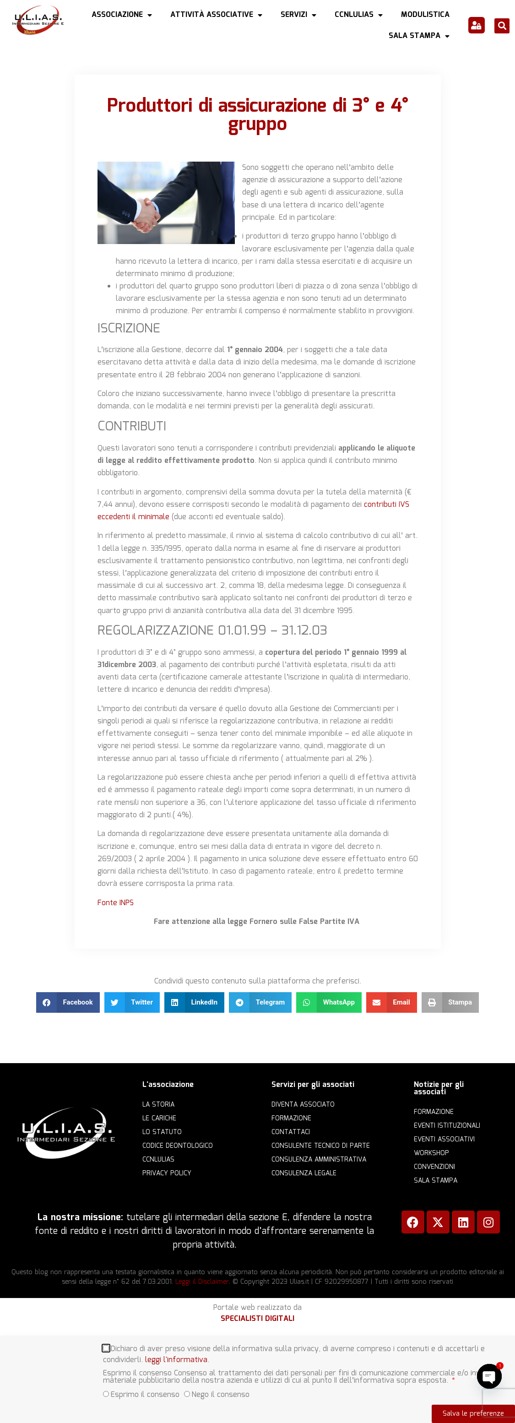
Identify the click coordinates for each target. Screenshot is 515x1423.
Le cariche (159, 1118)
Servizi (298, 15)
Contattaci (290, 1132)
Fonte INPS (117, 903)
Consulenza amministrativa (318, 1160)
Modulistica (425, 15)
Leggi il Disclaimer (202, 1282)
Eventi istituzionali (447, 1126)
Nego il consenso (220, 1394)
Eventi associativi (444, 1140)
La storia (158, 1105)
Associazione (122, 15)
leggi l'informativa (176, 1359)
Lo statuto (162, 1132)
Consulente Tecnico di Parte (320, 1146)
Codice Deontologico (177, 1146)
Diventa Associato (303, 1105)
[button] (502, 25)
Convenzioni (434, 1167)
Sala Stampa (419, 36)
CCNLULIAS (359, 15)
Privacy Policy (166, 1173)
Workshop (431, 1153)
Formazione (291, 1118)
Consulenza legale (303, 1173)
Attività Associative (216, 15)
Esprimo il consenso (145, 1394)
